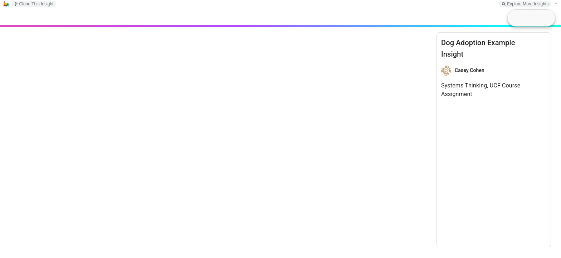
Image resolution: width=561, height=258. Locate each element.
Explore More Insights (525, 3)
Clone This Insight (34, 3)
